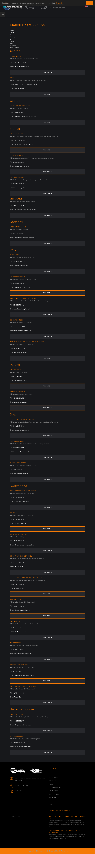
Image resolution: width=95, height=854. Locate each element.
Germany (12, 37)
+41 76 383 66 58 (18, 497)
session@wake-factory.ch (22, 653)
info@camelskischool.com (22, 725)
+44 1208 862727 (18, 721)
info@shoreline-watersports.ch (24, 545)
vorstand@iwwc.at (20, 88)
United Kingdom (14, 47)
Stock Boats (53, 777)
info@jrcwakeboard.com (22, 287)
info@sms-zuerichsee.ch (22, 610)
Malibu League (54, 797)
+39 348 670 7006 (18, 348)
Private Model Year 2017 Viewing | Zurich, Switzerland (64, 831)
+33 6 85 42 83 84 (18, 205)
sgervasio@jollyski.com (21, 352)
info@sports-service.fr (21, 166)
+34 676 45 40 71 (18, 469)
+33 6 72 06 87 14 (18, 140)
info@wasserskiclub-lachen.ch (24, 675)
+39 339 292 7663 (18, 327)
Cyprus (12, 32)
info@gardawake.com (21, 265)
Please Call (17, 697)
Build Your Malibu (55, 774)
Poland (12, 41)
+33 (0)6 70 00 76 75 (19, 184)
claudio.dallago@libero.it (22, 309)
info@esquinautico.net (21, 430)
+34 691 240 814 (18, 448)
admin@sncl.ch (19, 588)
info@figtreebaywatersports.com (25, 116)
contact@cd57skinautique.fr (23, 144)
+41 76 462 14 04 (18, 519)
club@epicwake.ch (20, 523)
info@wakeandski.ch (21, 632)
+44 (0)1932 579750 (19, 743)
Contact (52, 804)
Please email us (17, 628)
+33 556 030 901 (18, 162)
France (12, 35)
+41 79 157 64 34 (18, 584)
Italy (11, 39)
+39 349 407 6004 (18, 261)
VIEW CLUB (47, 72)
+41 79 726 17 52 (18, 541)
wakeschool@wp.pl (20, 402)
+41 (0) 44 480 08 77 (19, 606)
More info (59, 1)
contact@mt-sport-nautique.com (25, 209)
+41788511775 (17, 649)
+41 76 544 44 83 (18, 693)
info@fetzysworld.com (21, 67)
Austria (12, 30)
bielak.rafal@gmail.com (21, 380)
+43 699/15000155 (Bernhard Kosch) (24, 84)
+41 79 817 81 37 (18, 671)
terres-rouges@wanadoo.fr (23, 188)
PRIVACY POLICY (15, 816)
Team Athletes (54, 794)
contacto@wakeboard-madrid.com (25, 452)
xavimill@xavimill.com (21, 473)
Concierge (53, 801)
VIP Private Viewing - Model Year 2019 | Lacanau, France (67, 817)
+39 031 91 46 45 (18, 283)
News (51, 784)
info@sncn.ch (18, 566)
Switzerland (13, 45)
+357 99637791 (17, 112)
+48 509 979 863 (18, 376)
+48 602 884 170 (18, 398)
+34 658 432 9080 (58, 7)
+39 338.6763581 (18, 305)
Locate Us (18, 790)
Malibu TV (52, 780)
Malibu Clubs (54, 791)
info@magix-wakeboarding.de (24, 237)
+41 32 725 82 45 (18, 563)
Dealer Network (55, 787)
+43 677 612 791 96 (19, 63)
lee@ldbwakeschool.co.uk (22, 746)
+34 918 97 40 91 (18, 426)
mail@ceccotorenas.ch (21, 501)
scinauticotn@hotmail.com (23, 330)
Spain (11, 43)
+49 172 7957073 (18, 233)
